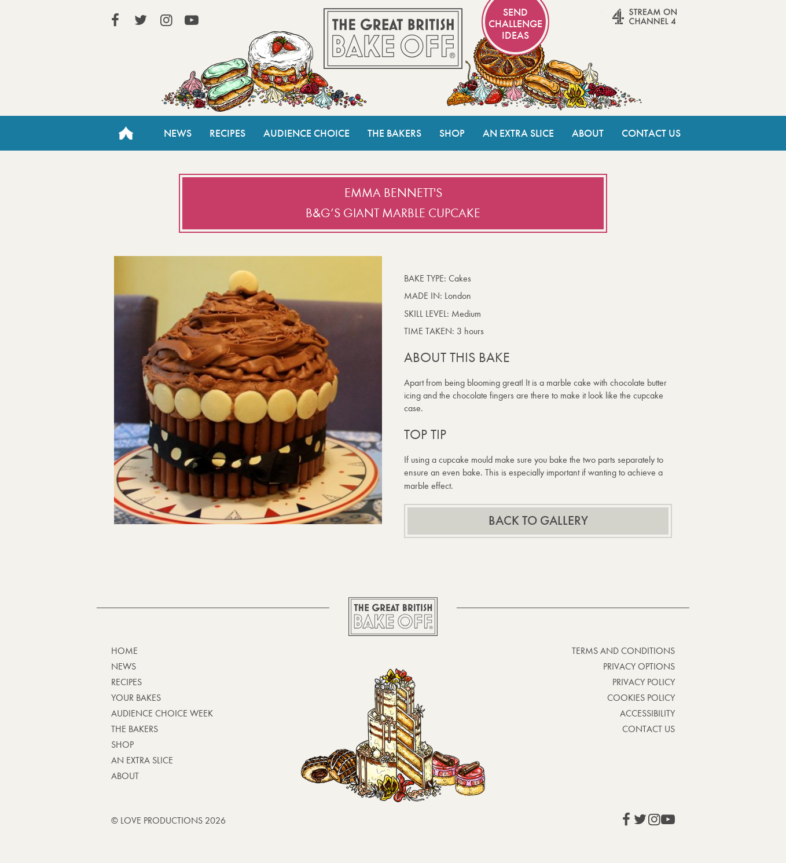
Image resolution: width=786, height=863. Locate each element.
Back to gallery (538, 520)
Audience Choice (306, 133)
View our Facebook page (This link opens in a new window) (115, 20)
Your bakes (136, 697)
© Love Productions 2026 (168, 820)
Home (126, 133)
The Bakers (394, 133)
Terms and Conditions (623, 650)
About (588, 133)
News (178, 133)
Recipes (227, 133)
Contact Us (651, 133)
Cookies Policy (641, 697)
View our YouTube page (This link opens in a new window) (192, 20)
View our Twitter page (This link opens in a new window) (141, 20)
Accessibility (647, 713)
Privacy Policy (643, 682)
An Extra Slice (518, 133)
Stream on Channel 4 (622, 22)
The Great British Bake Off (393, 38)
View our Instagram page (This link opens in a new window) (166, 20)
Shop (452, 133)
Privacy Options (639, 666)
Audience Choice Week (162, 713)
